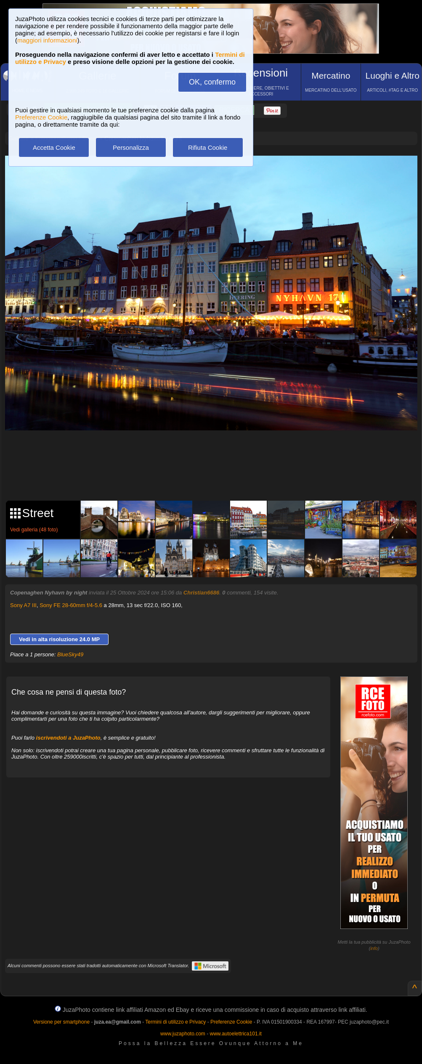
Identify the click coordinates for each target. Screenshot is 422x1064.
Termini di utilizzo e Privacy (175, 1022)
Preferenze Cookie (41, 117)
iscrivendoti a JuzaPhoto (68, 738)
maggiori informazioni (47, 40)
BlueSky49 (70, 654)
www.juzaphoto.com (182, 1034)
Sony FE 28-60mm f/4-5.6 (71, 605)
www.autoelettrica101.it (235, 1034)
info (374, 948)
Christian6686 (201, 592)
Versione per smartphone (61, 1022)
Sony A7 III (23, 605)
